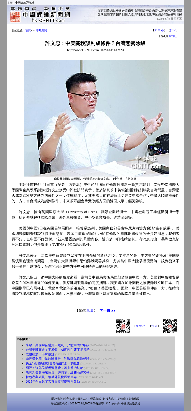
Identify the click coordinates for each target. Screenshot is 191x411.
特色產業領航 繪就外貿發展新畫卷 (51, 377)
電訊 (149, 14)
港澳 (101, 14)
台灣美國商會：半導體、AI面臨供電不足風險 (58, 349)
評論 (173, 10)
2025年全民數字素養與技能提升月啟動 (53, 381)
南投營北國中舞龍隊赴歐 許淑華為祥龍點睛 (57, 359)
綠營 (149, 10)
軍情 (113, 14)
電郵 (179, 14)
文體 (131, 14)
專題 (155, 14)
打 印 (173, 30)
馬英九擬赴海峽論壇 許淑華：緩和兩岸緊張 (57, 372)
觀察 (179, 10)
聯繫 (167, 14)
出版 (143, 14)
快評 (167, 10)
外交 (125, 10)
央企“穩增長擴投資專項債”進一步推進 (52, 363)
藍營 (143, 10)
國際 (107, 14)
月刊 (137, 14)
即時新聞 (41, 30)
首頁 (101, 10)
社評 (161, 10)
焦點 (113, 10)
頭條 (107, 10)
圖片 (119, 14)
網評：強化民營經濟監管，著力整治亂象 (54, 368)
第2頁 (172, 36)
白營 (155, 10)
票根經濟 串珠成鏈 (40, 354)
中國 (119, 10)
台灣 (137, 10)
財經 (125, 14)
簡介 (161, 14)
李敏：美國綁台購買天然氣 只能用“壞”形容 (57, 345)
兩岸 (131, 10)
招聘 (173, 14)
